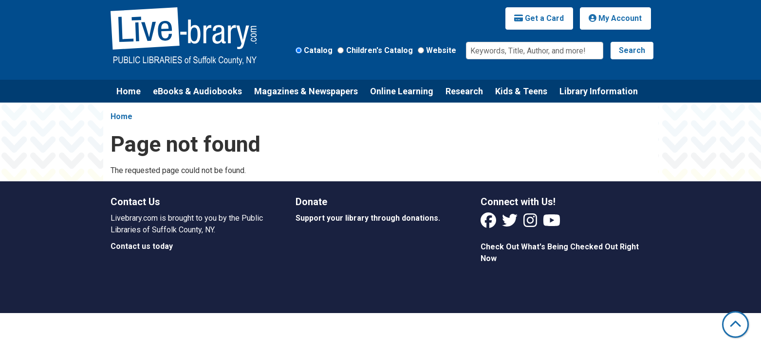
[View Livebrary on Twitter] (511, 223)
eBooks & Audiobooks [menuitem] (197, 91)
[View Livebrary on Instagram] (531, 223)
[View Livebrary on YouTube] (551, 223)
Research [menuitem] (464, 91)
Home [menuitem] (128, 91)
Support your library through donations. (368, 218)
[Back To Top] (735, 324)
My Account (615, 18)
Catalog (318, 50)
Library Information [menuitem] (598, 91)
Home (121, 116)
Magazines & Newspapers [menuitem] (306, 91)
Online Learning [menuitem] (401, 91)
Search (632, 50)
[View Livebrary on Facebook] (489, 223)
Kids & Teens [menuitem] (521, 91)
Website (441, 50)
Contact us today (142, 246)
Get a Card (539, 18)
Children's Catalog (379, 50)
